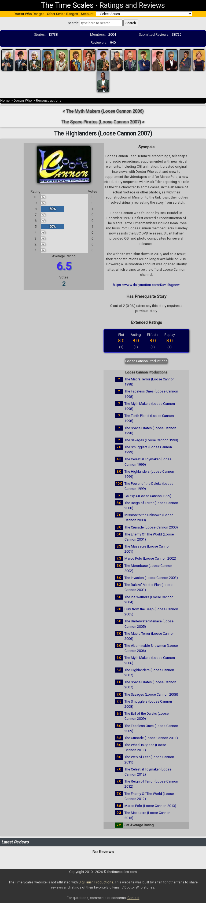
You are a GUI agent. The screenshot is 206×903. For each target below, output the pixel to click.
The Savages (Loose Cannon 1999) (151, 440)
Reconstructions (48, 100)
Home (5, 100)
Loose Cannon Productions (146, 361)
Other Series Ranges (62, 14)
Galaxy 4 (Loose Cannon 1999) (147, 496)
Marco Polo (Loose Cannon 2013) (150, 806)
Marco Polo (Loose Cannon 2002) (150, 558)
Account (87, 14)
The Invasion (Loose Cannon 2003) (151, 578)
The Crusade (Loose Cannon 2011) (151, 738)
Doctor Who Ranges (29, 14)
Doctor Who (23, 100)
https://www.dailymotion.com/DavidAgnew (146, 285)
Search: (73, 23)
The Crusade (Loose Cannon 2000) (151, 527)
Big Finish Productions (96, 882)
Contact (133, 898)
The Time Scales (67, 5)
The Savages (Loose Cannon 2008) (151, 694)
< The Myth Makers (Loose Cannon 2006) (103, 111)
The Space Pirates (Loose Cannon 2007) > (103, 121)
